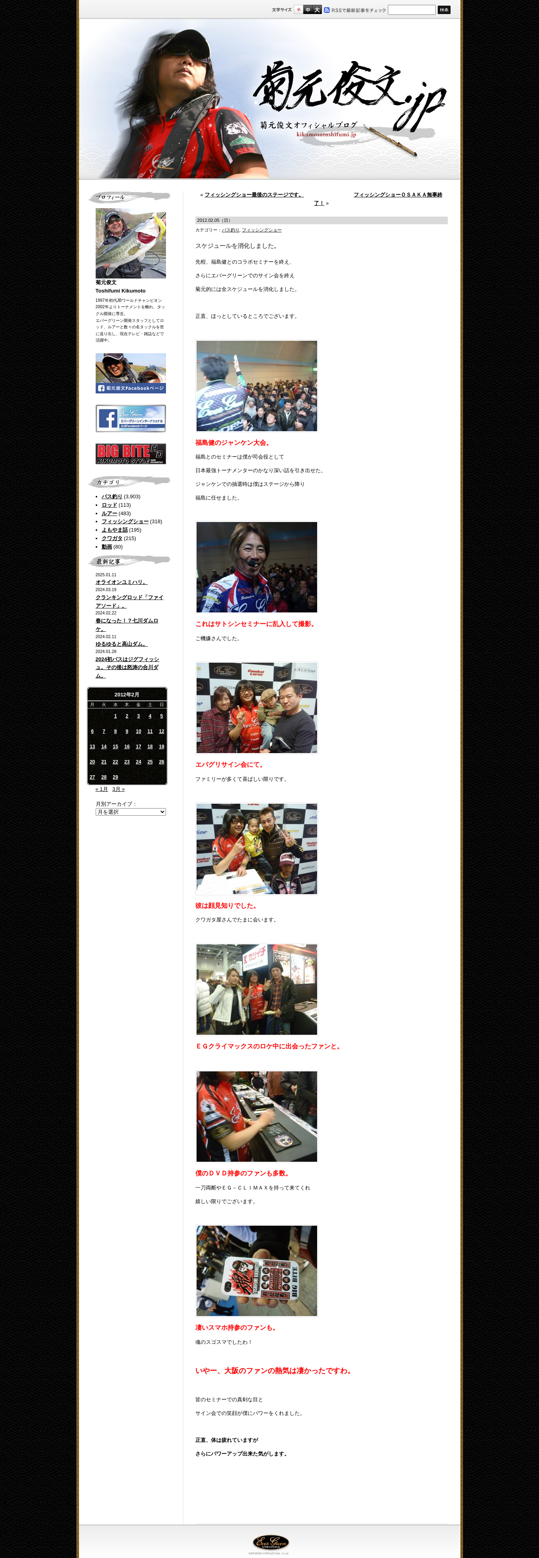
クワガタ (112, 538)
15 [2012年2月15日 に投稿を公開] (115, 746)
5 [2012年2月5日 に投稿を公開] (161, 716)
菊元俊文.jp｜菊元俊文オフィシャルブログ (269, 99)
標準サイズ (298, 9)
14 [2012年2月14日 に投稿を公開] (104, 746)
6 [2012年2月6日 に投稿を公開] (92, 731)
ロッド (109, 505)
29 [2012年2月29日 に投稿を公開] (115, 777)
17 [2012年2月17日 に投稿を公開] (138, 746)
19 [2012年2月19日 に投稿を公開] (161, 746)
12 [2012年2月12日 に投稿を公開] (161, 731)
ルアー (109, 513)
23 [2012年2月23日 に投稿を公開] (126, 762)
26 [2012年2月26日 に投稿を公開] (161, 762)
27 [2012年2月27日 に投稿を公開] (92, 777)
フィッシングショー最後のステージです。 (254, 195)
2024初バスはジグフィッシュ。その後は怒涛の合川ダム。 (128, 667)
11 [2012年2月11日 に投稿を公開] (150, 731)
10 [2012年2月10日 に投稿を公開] (138, 731)
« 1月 (102, 789)
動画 (107, 547)
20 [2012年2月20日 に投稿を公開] (92, 762)
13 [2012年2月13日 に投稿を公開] (92, 746)
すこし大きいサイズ (307, 9)
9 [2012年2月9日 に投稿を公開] (127, 731)
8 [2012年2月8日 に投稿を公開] (115, 731)
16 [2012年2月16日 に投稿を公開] (126, 746)
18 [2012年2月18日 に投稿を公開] (150, 746)
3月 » (118, 789)
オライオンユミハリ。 (122, 582)
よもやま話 (115, 530)
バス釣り (112, 496)
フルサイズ (317, 9)
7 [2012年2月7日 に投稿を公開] (103, 731)
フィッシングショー (125, 521)
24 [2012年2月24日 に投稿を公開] (138, 762)
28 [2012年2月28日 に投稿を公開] (104, 777)
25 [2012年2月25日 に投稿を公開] (150, 762)
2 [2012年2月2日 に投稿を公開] (127, 716)
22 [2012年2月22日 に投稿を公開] (115, 762)
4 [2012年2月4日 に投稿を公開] (150, 716)
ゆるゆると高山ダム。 (122, 644)
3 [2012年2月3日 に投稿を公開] (138, 716)
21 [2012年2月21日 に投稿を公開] (104, 762)
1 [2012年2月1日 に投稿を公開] (115, 716)
